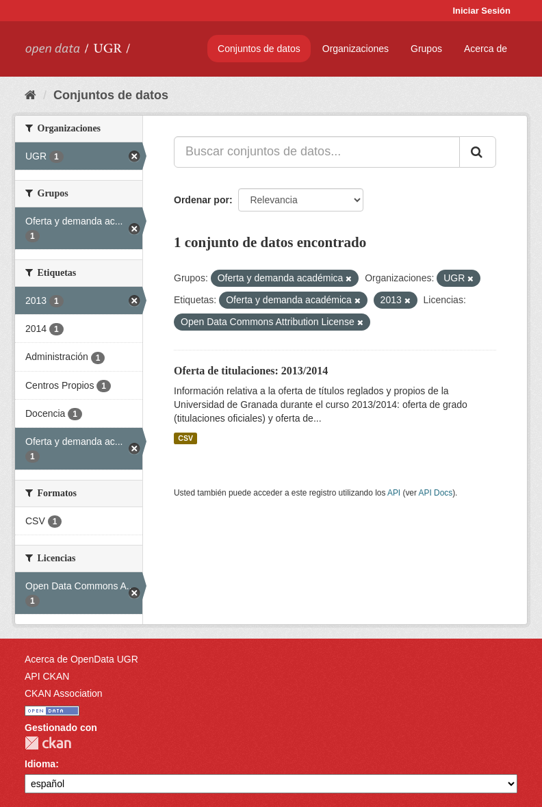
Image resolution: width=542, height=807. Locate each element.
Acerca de (485, 48)
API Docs (436, 493)
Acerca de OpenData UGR (81, 659)
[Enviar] (477, 152)
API (393, 493)
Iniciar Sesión (481, 10)
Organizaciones (355, 48)
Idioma (40, 763)
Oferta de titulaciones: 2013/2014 (251, 370)
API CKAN (47, 676)
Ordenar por (201, 199)
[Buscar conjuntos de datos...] (317, 152)
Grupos (426, 48)
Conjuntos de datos (259, 48)
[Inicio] (30, 95)
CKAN (48, 743)
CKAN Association (64, 693)
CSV (185, 438)
